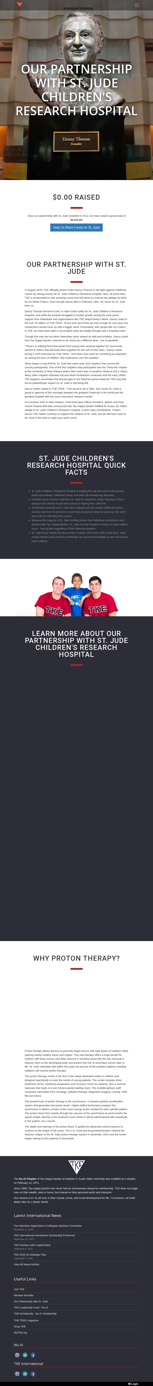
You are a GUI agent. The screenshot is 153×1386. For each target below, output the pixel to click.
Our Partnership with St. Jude (31, 1301)
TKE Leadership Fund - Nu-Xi (31, 1307)
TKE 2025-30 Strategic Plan (30, 1254)
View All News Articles (26, 1264)
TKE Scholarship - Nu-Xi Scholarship (35, 1313)
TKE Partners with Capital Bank (32, 1245)
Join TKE (19, 1289)
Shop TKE (20, 1326)
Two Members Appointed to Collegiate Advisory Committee (48, 1225)
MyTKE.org (20, 1332)
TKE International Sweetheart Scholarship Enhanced (44, 1235)
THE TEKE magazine (26, 1320)
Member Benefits (24, 1295)
